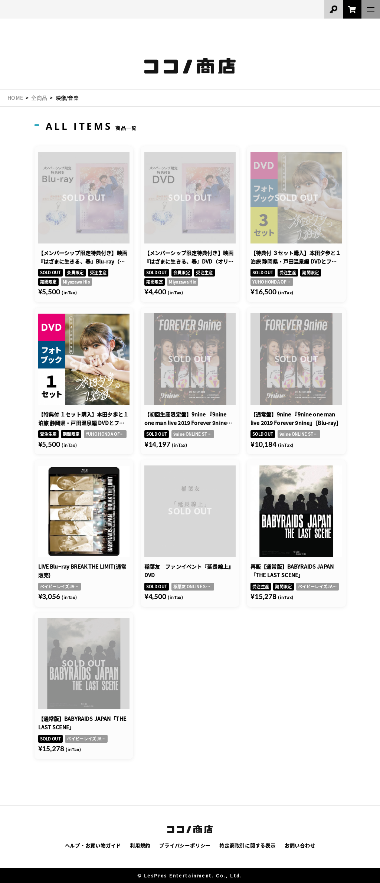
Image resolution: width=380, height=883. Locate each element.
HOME (15, 97)
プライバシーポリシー (184, 845)
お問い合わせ (300, 845)
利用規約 (140, 845)
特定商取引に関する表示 (247, 845)
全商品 (39, 97)
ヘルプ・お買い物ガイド (93, 845)
